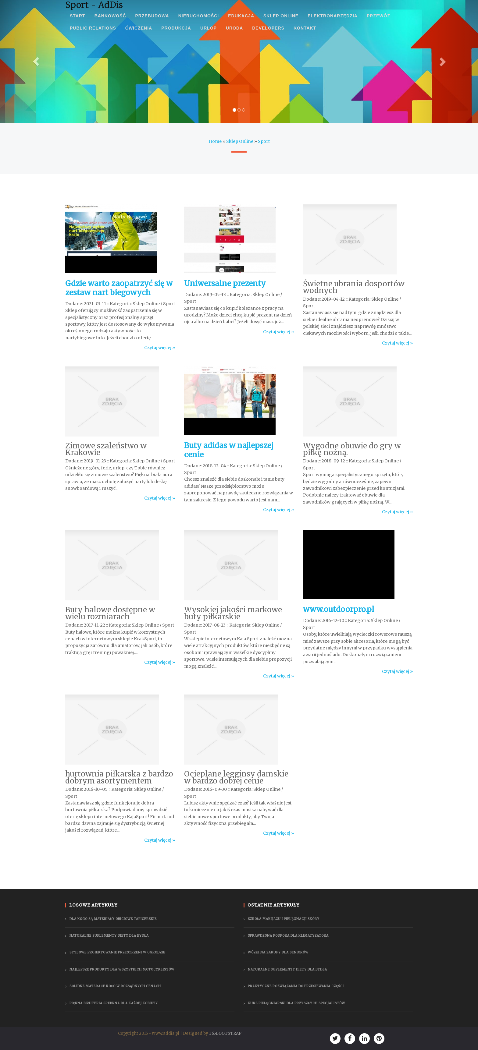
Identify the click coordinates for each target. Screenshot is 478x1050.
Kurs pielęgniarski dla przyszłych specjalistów (296, 1003)
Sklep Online (239, 141)
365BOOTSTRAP (225, 1033)
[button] (36, 61)
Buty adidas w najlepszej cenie (228, 450)
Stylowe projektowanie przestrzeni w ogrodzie (117, 952)
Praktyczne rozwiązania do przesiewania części (296, 986)
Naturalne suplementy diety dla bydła (109, 936)
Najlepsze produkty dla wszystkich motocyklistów (122, 969)
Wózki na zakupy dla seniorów (278, 952)
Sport (264, 141)
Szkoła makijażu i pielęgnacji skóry (283, 919)
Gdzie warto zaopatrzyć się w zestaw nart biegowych (119, 288)
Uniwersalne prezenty (225, 283)
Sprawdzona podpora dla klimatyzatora (288, 936)
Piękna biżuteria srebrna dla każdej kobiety (114, 1003)
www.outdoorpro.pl (338, 609)
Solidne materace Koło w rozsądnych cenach (115, 986)
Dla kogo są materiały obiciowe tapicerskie (113, 919)
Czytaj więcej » (159, 347)
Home (215, 141)
